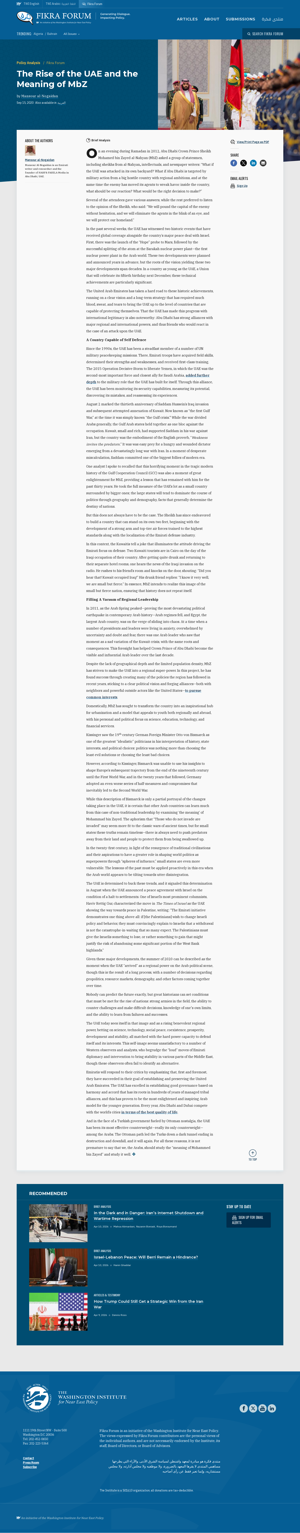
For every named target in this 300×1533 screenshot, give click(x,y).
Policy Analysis (29, 63)
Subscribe (30, 1467)
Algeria (39, 34)
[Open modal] (265, 33)
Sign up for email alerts (247, 1220)
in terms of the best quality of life (149, 1112)
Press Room (31, 1463)
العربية (62, 103)
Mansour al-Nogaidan (39, 96)
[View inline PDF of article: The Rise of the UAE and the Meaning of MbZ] (252, 141)
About (212, 19)
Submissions (240, 19)
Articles (187, 19)
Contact (28, 1458)
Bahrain (52, 34)
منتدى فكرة (272, 19)
